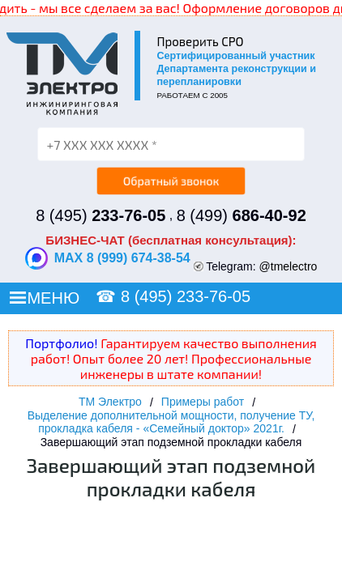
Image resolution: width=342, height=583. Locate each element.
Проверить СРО (199, 41)
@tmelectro (288, 266)
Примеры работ (202, 401)
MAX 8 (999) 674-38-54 (107, 258)
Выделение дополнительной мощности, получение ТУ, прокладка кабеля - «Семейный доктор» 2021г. (171, 422)
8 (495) (100, 215)
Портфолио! (61, 343)
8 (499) (241, 215)
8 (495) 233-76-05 (185, 296)
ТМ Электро (110, 401)
